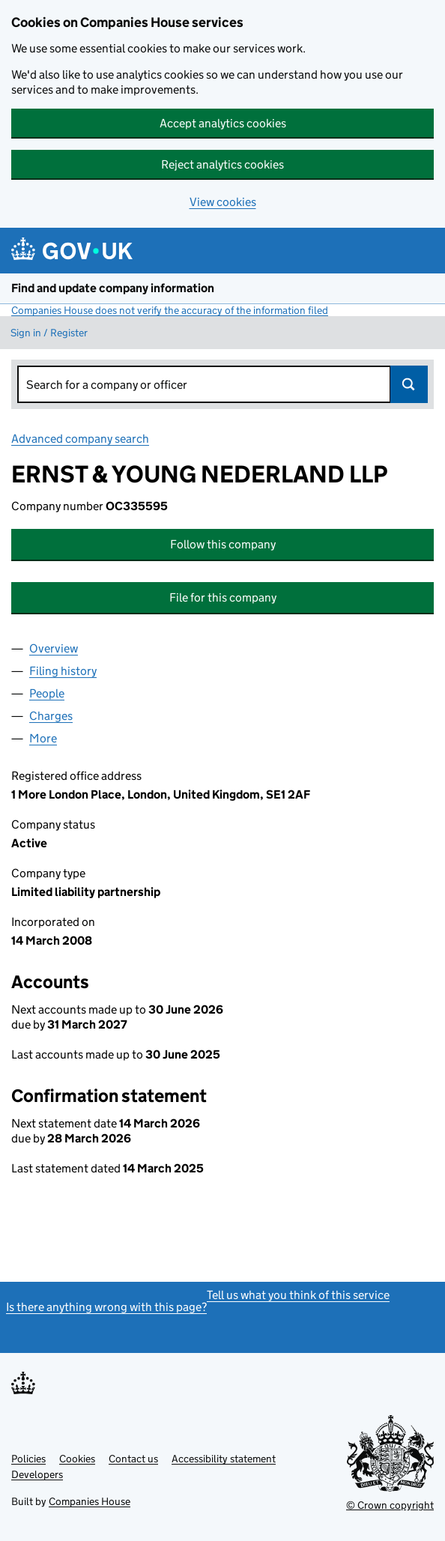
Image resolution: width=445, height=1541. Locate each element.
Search (409, 384)
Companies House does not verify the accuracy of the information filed (169, 310)
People (46, 693)
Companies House (89, 1501)
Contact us (133, 1458)
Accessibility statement (224, 1458)
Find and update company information (112, 288)
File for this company (222, 597)
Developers (37, 1474)
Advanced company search (80, 439)
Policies (28, 1458)
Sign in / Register (49, 332)
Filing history (63, 671)
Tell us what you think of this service (298, 1295)
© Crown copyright (390, 1505)
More (43, 738)
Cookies (77, 1458)
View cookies (223, 202)
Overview (53, 648)
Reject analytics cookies (222, 164)
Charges (51, 716)
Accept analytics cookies (223, 123)
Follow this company (223, 544)
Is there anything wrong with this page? (106, 1307)
